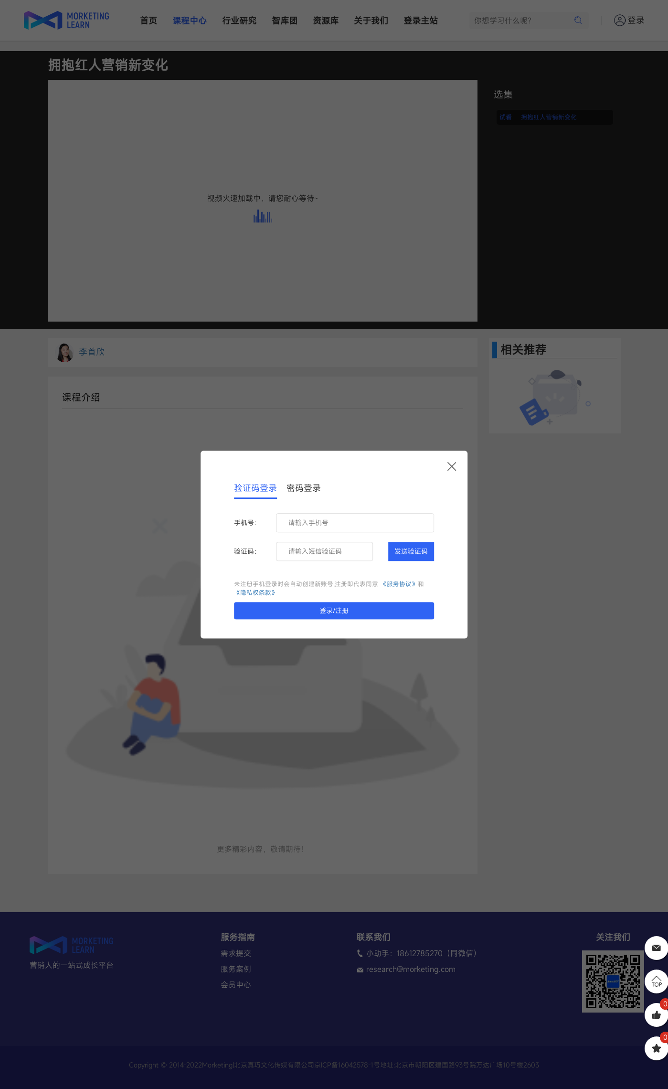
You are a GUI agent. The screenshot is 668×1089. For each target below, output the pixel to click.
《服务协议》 (399, 584)
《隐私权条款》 (255, 593)
